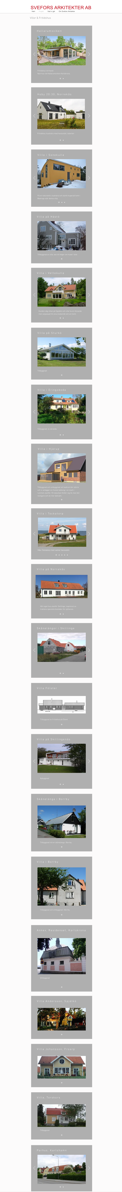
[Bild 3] (60, 78)
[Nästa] (89, 54)
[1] (60, 140)
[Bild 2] (63, 78)
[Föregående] (34, 54)
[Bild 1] (59, 202)
